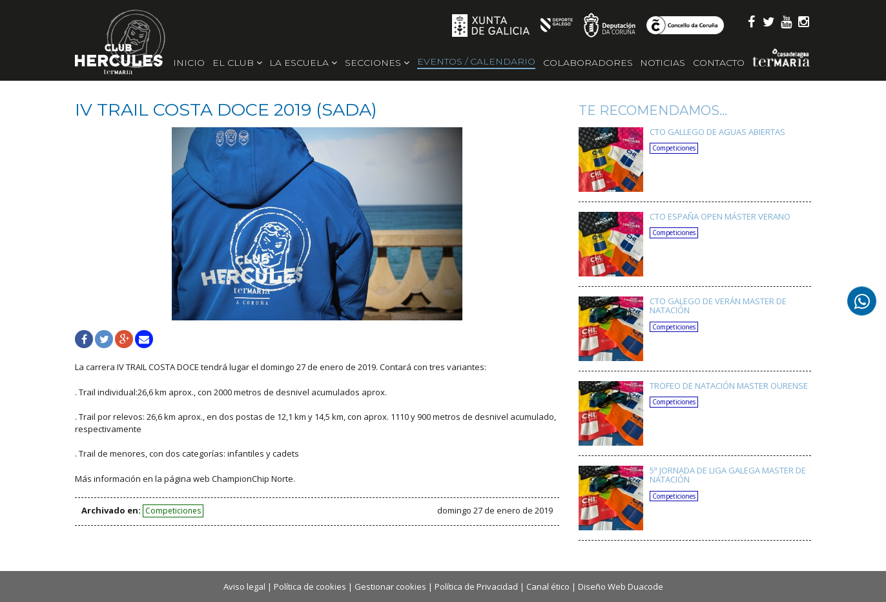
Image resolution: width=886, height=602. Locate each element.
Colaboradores (588, 62)
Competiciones (173, 510)
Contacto (719, 62)
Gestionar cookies (390, 586)
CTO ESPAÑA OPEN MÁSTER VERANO (720, 216)
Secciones (377, 62)
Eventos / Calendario (476, 61)
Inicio (189, 62)
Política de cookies (310, 586)
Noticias (662, 62)
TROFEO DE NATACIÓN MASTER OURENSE (729, 385)
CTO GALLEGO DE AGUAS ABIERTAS (717, 132)
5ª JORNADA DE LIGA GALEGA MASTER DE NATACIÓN (728, 474)
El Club (237, 62)
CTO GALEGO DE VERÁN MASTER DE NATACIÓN (718, 305)
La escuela (303, 62)
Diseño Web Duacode (620, 586)
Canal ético (548, 586)
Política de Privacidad (476, 586)
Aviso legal (244, 586)
